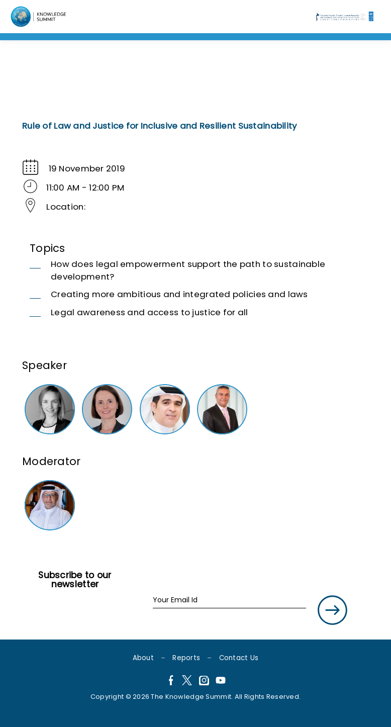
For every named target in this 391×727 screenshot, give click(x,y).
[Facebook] (170, 682)
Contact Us (239, 658)
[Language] (39, 17)
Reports (186, 658)
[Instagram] (204, 682)
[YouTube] (220, 682)
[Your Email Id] (229, 600)
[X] (186, 682)
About (143, 658)
